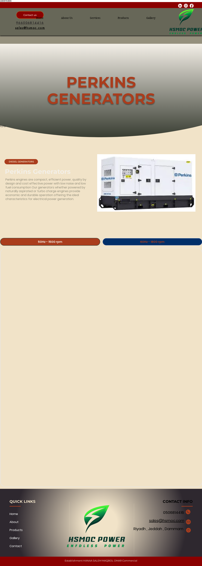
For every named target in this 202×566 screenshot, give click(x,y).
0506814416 (173, 512)
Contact (16, 546)
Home (14, 514)
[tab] (50, 242)
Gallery (15, 538)
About (14, 522)
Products (16, 530)
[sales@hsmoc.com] (30, 28)
